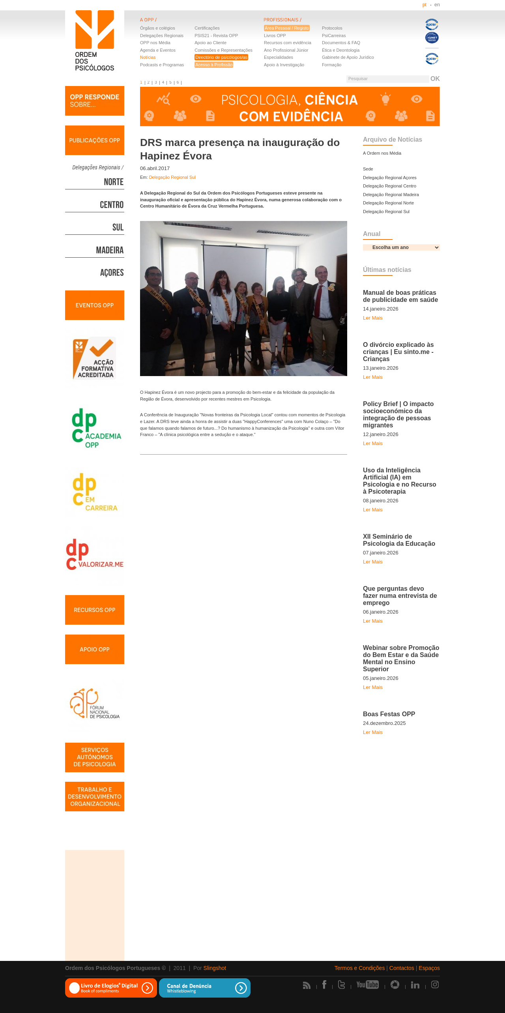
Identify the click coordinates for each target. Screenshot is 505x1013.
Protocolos (332, 28)
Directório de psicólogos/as (221, 57)
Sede (368, 169)
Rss (306, 985)
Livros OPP (275, 35)
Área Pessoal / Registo (287, 28)
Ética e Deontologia (340, 50)
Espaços (429, 968)
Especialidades (278, 57)
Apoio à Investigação (284, 64)
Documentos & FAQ (341, 42)
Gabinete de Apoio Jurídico (348, 57)
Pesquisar (358, 78)
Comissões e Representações (223, 50)
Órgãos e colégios (157, 28)
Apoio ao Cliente (210, 42)
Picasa (395, 984)
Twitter (341, 984)
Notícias (148, 57)
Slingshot (215, 968)
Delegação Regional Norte (388, 202)
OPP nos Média (155, 42)
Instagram (435, 984)
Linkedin (415, 984)
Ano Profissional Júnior (286, 50)
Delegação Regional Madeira (391, 194)
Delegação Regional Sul (172, 177)
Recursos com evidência (287, 42)
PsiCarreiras (334, 35)
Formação (332, 64)
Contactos (401, 968)
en (437, 4)
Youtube (368, 984)
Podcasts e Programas (162, 64)
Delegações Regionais (161, 35)
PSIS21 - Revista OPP (216, 35)
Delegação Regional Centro (389, 186)
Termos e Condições (360, 968)
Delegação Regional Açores (390, 177)
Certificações (207, 28)
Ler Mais (373, 318)
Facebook (324, 984)
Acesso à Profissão (213, 64)
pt (424, 4)
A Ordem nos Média (382, 153)
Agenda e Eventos (158, 50)
